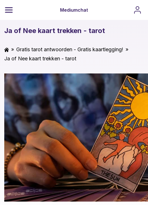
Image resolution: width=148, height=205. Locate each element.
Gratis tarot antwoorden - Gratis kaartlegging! (69, 49)
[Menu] (8, 10)
